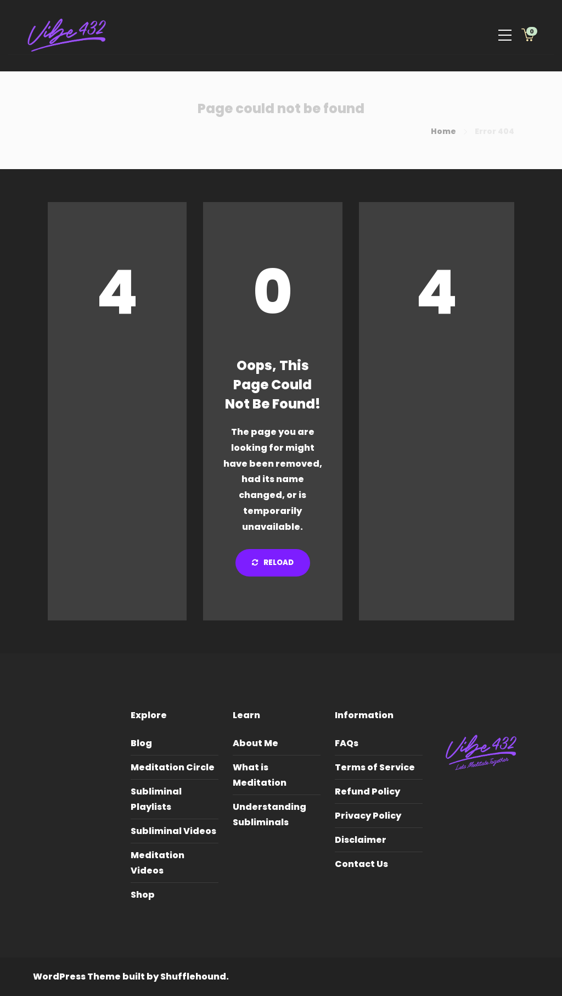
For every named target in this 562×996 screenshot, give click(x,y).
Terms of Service (375, 767)
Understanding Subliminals (269, 815)
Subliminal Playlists (156, 799)
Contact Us (361, 864)
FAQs (346, 743)
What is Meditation (259, 775)
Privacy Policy (368, 815)
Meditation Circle (173, 767)
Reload (273, 562)
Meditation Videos (157, 863)
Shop (143, 894)
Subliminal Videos (173, 831)
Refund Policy (367, 791)
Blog (141, 743)
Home (443, 131)
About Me (255, 743)
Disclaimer (360, 839)
